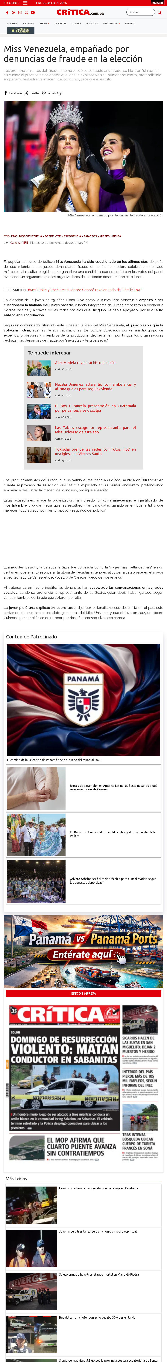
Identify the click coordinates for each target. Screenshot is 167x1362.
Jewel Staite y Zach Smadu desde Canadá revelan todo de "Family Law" (84, 290)
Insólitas (92, 23)
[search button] (160, 12)
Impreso (130, 23)
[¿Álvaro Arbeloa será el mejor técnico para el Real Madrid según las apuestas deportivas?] (36, 881)
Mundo (76, 23)
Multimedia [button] (110, 23)
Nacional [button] (29, 23)
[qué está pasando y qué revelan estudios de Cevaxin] (36, 788)
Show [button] (44, 23)
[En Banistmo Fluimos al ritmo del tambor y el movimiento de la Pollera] (36, 834)
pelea (116, 236)
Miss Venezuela (30, 236)
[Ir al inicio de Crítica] (82, 12)
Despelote (53, 236)
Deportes (60, 23)
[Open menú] (25, 3)
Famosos (90, 236)
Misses (105, 236)
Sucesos (12, 23)
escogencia (72, 236)
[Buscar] (140, 12)
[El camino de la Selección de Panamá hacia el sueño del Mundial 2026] (83, 699)
